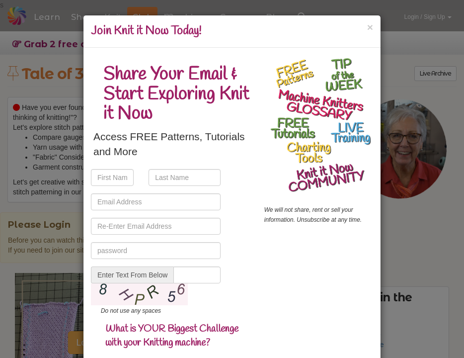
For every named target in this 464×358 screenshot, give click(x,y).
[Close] (370, 27)
